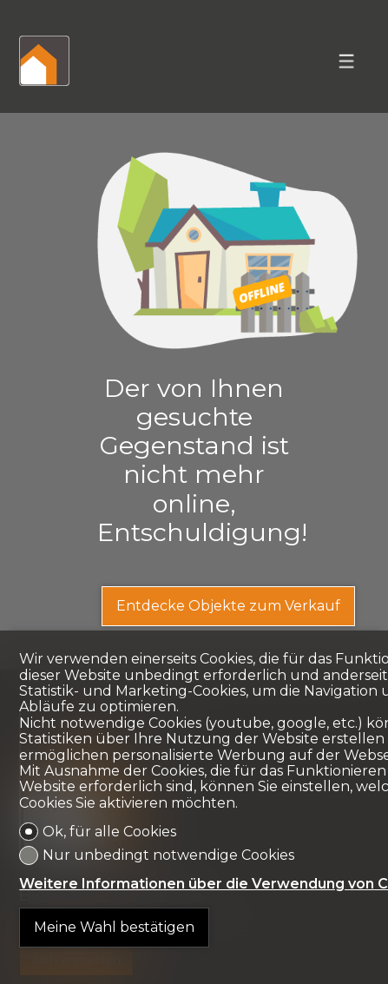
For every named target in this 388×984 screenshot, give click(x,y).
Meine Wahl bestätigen (114, 927)
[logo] (44, 61)
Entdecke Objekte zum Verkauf (228, 606)
